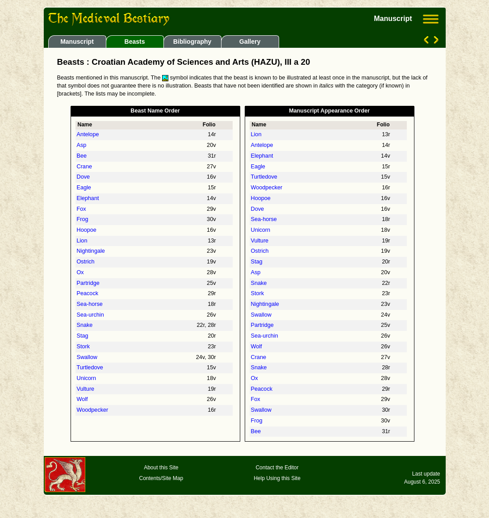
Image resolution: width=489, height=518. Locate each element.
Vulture (86, 389)
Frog (82, 219)
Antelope (88, 134)
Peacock (88, 293)
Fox (81, 209)
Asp (82, 145)
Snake (85, 325)
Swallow (87, 357)
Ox (80, 272)
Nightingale (91, 251)
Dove (83, 177)
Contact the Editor (276, 467)
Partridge (88, 283)
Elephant (88, 198)
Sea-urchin (90, 315)
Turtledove (90, 367)
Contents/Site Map (161, 478)
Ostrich (86, 262)
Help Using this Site (277, 478)
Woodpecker (93, 410)
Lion (82, 241)
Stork (83, 346)
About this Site (161, 467)
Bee (82, 156)
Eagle (84, 187)
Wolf (82, 399)
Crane (84, 166)
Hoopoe (86, 230)
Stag (82, 336)
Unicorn (86, 378)
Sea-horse (90, 304)
